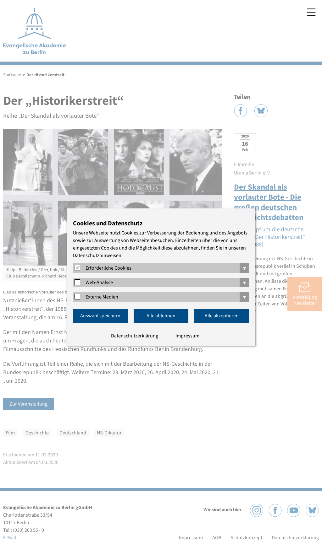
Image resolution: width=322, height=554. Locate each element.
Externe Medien (102, 296)
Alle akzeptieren (222, 315)
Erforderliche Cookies (108, 268)
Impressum (187, 335)
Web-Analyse (99, 282)
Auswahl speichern (100, 315)
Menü (311, 12)
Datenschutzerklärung (134, 335)
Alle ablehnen (161, 315)
